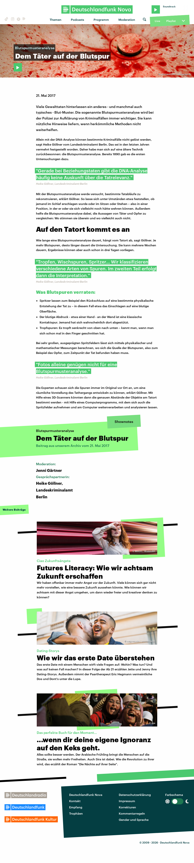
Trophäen (76, 813)
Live (157, 20)
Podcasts (77, 19)
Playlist (171, 20)
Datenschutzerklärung (135, 794)
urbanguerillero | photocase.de (175, 74)
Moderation (126, 19)
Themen (55, 19)
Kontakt (75, 801)
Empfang (75, 807)
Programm (101, 19)
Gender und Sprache (134, 819)
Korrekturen (127, 807)
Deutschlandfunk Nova (85, 794)
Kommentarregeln (132, 813)
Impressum (127, 801)
